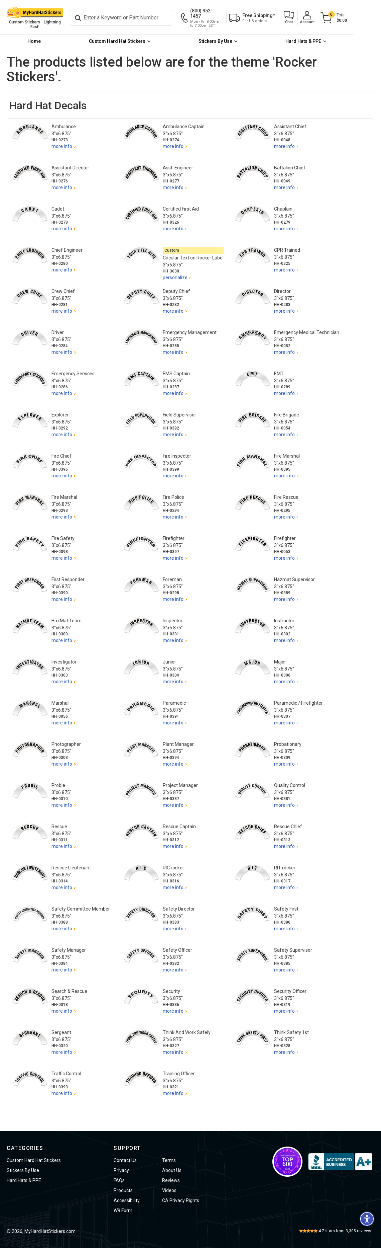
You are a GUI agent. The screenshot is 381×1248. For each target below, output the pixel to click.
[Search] (137, 18)
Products (123, 1190)
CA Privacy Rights (180, 1200)
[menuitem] (37, 42)
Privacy (121, 1170)
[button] (316, 18)
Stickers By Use (232, 42)
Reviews (171, 1180)
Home (37, 42)
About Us (171, 1170)
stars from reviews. (345, 1231)
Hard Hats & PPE (327, 42)
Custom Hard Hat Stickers (127, 42)
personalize (175, 278)
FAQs (119, 1180)
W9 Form (123, 1210)
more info (61, 147)
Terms (169, 1160)
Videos (169, 1190)
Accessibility (127, 1200)
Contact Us (125, 1160)
